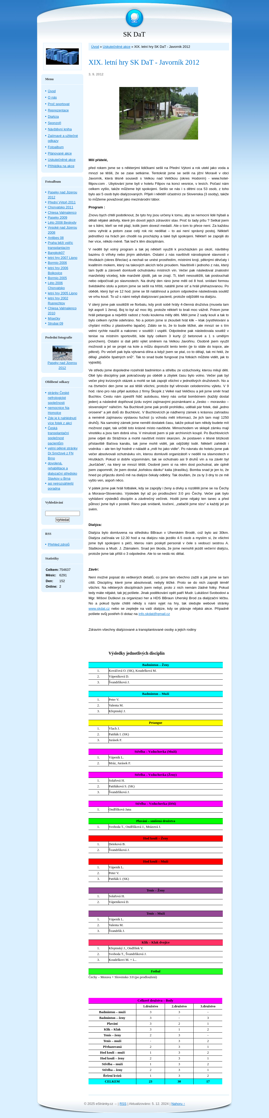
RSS (123, 1104)
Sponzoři (54, 123)
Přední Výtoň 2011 (62, 202)
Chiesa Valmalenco (62, 212)
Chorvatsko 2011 (60, 207)
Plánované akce (60, 153)
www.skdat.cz (99, 609)
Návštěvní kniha (60, 129)
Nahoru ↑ (178, 1104)
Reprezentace (58, 110)
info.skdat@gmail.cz (154, 614)
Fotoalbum (56, 147)
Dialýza (53, 117)
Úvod (95, 47)
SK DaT (134, 34)
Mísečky (54, 318)
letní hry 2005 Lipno (62, 293)
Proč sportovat (59, 104)
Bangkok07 (56, 253)
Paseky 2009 (57, 217)
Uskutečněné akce (116, 47)
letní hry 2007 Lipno (62, 258)
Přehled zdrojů (59, 544)
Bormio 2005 (57, 278)
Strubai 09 (55, 323)
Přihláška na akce (61, 166)
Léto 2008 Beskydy (62, 222)
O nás (52, 97)
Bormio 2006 (57, 263)
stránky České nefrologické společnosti (58, 398)
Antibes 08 (56, 238)
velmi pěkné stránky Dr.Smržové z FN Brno (62, 453)
